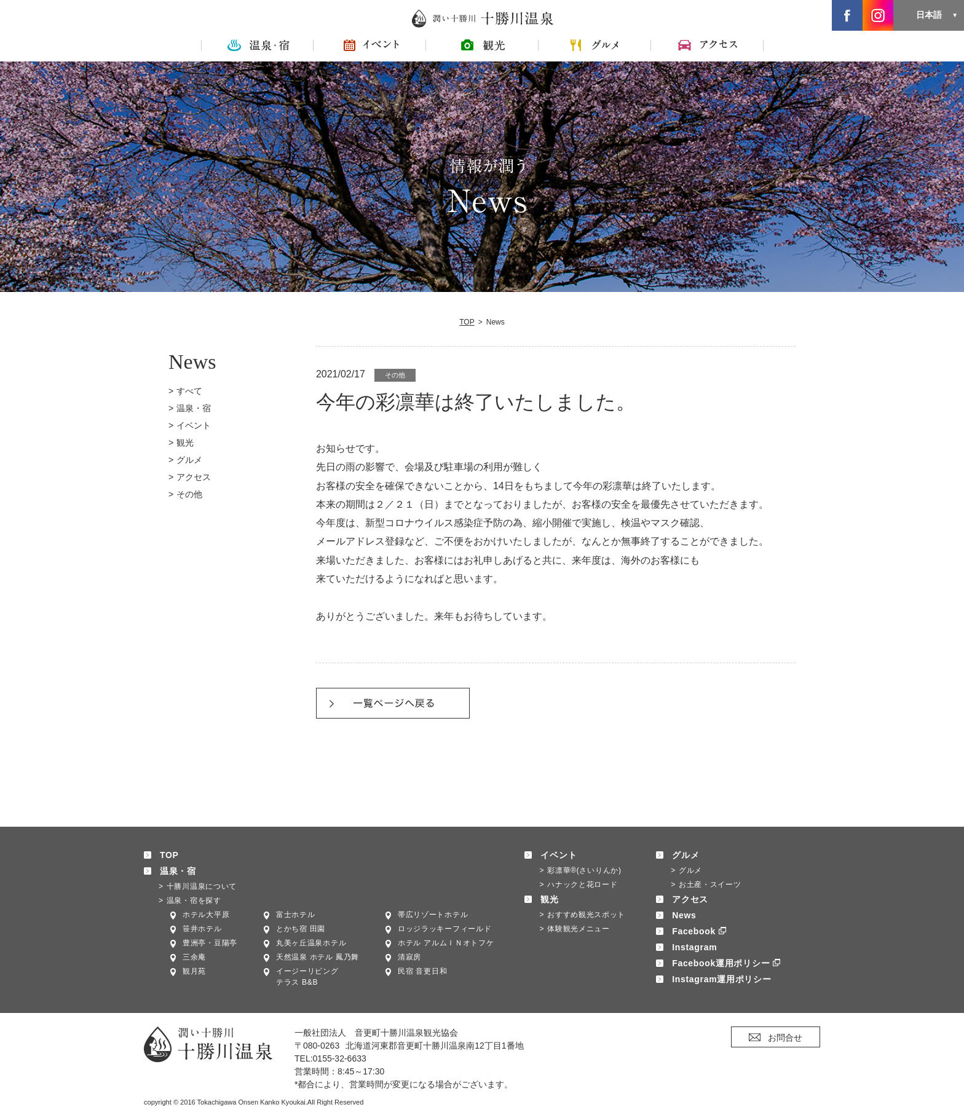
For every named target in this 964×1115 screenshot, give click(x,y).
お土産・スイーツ (710, 884)
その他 (189, 494)
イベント (193, 425)
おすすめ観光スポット (586, 914)
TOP (467, 322)
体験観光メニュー (578, 928)
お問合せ (785, 1037)
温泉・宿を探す (194, 900)
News (684, 915)
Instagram (694, 947)
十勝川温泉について (202, 886)
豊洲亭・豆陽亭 (210, 943)
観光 (185, 442)
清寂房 (409, 957)
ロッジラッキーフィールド (444, 928)
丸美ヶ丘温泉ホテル (311, 943)
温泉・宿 (193, 408)
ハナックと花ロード (582, 884)
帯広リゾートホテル (433, 914)
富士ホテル (295, 914)
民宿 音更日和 (422, 971)
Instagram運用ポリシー (721, 979)
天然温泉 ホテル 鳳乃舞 (317, 957)
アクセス (193, 477)
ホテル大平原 (206, 914)
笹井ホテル (202, 928)
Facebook (694, 931)
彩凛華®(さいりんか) (584, 870)
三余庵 (194, 957)
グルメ (189, 460)
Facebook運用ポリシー (721, 963)
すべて (189, 391)
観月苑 (194, 971)
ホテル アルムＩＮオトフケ (446, 943)
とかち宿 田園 (300, 928)
